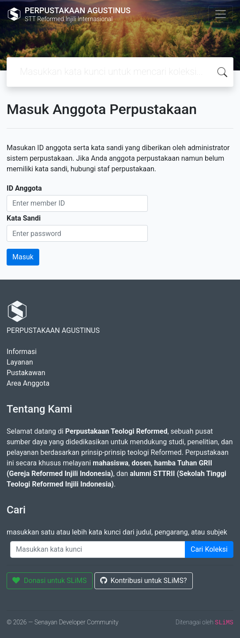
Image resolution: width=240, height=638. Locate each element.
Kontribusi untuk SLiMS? (143, 580)
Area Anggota (28, 383)
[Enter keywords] (97, 549)
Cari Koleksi (209, 549)
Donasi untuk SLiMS (49, 580)
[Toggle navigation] (220, 14)
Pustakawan (26, 373)
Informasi (22, 351)
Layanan (20, 362)
